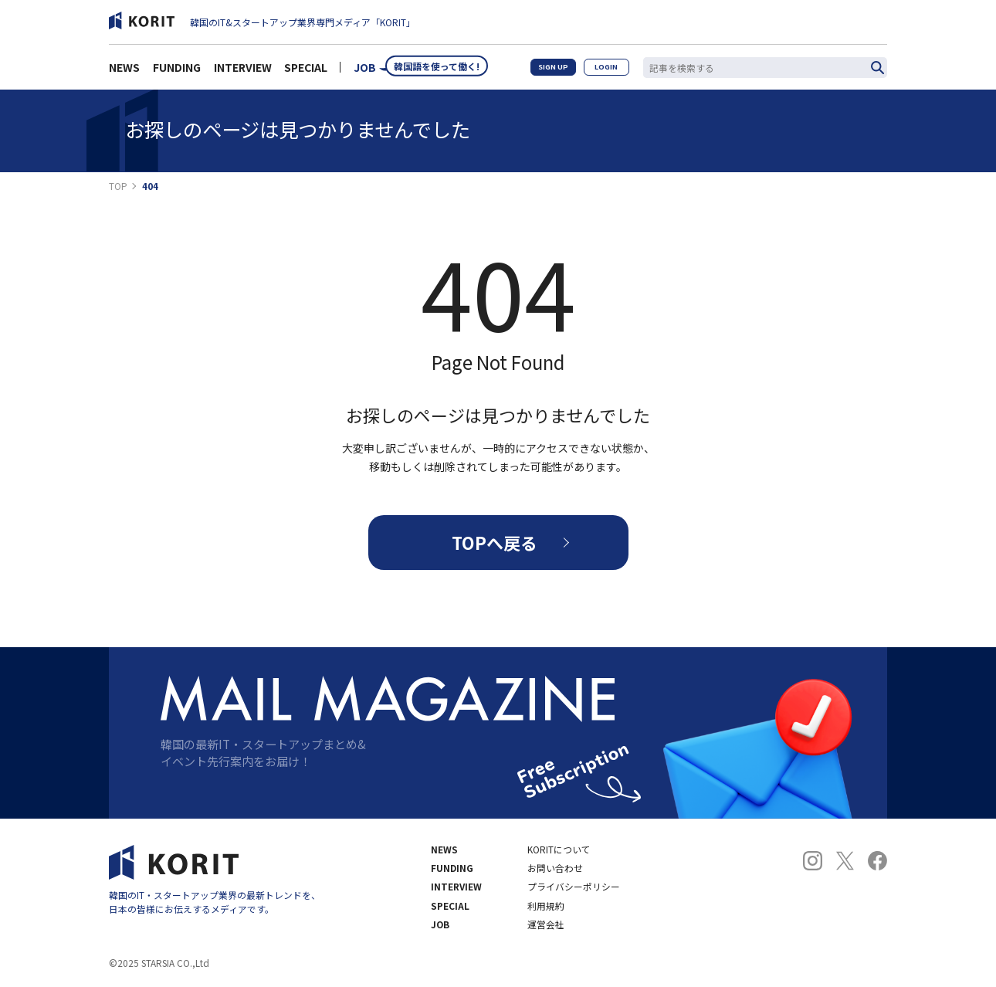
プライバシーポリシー (573, 886)
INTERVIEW (243, 71)
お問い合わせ (555, 868)
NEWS (124, 71)
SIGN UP (550, 70)
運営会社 (545, 924)
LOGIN (605, 70)
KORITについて (559, 849)
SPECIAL (305, 71)
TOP (118, 186)
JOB (365, 71)
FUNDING (177, 71)
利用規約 (545, 906)
